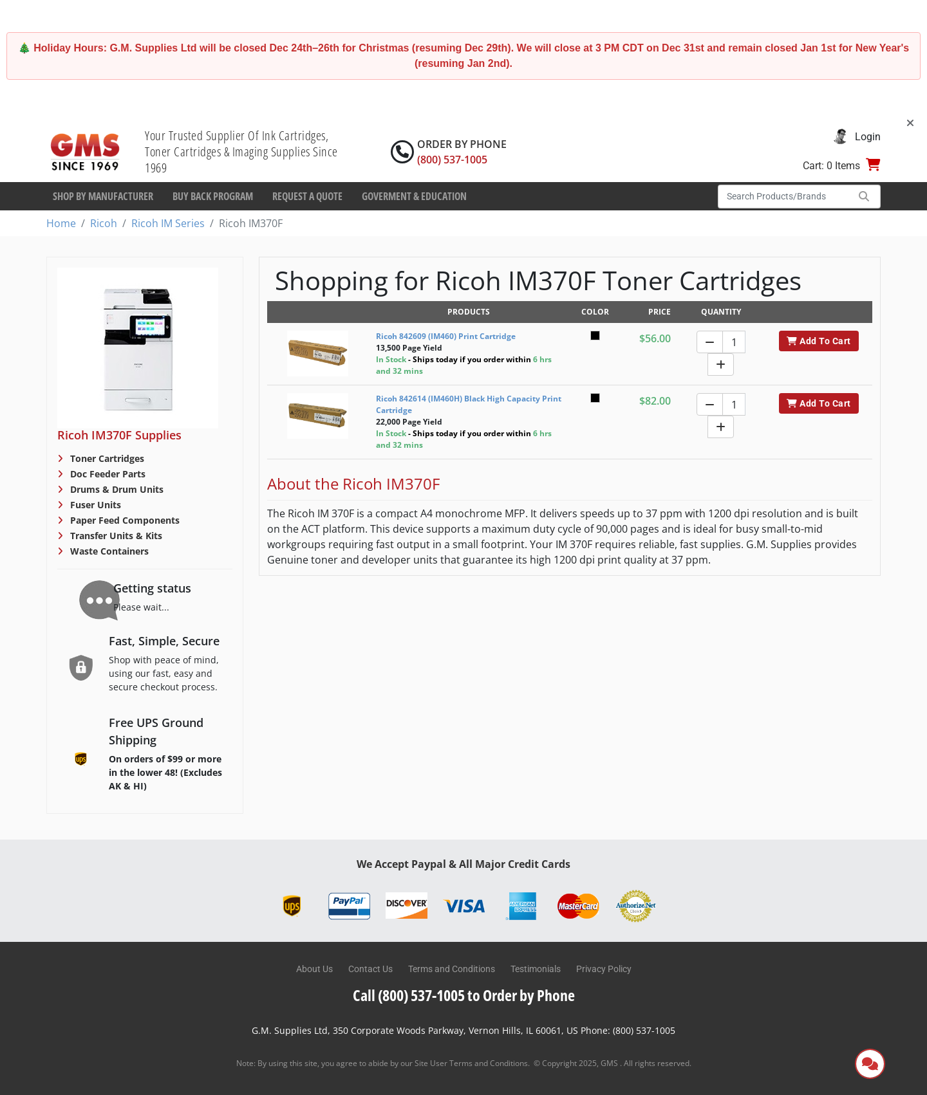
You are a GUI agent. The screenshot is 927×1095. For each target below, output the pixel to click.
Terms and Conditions (451, 969)
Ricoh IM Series (168, 223)
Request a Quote (307, 196)
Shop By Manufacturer (103, 196)
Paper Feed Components (124, 520)
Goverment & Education (414, 196)
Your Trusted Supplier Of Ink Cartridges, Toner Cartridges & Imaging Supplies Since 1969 (241, 151)
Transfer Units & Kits (115, 535)
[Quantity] (733, 342)
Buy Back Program (213, 196)
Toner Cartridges (106, 458)
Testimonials (535, 969)
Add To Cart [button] (818, 341)
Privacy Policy (604, 969)
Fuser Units (94, 505)
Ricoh (103, 223)
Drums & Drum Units (116, 489)
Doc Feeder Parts (106, 474)
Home (61, 223)
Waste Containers (108, 551)
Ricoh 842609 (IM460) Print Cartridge (446, 336)
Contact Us (370, 969)
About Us (314, 969)
